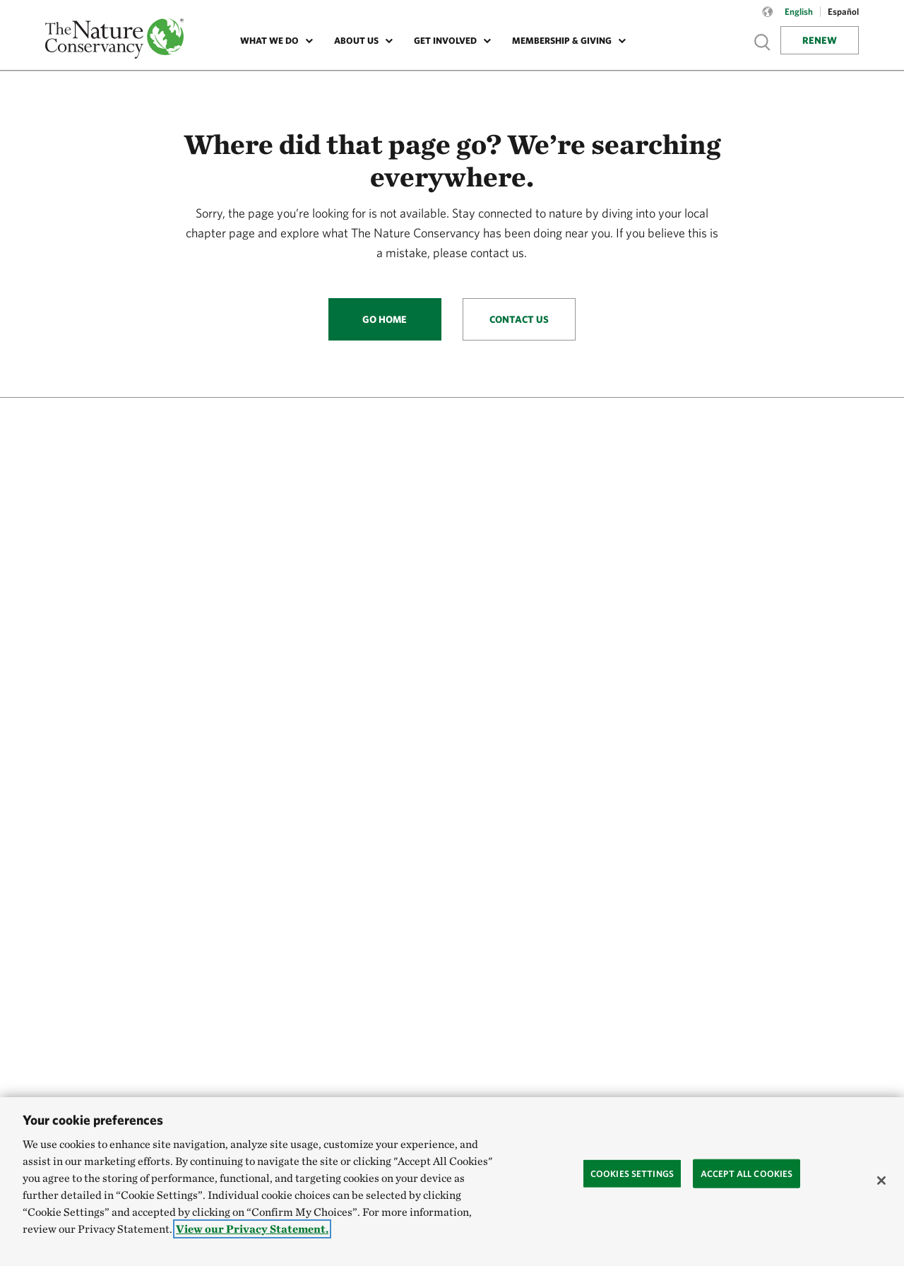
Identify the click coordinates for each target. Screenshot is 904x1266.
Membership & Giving (562, 40)
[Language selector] (768, 19)
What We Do (269, 40)
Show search (762, 42)
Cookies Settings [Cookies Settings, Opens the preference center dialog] (632, 1173)
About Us (356, 40)
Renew (819, 40)
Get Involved (445, 40)
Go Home (384, 319)
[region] (452, 1181)
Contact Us (519, 319)
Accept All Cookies (746, 1173)
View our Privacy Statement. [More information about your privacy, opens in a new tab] (252, 1229)
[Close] (881, 1180)
